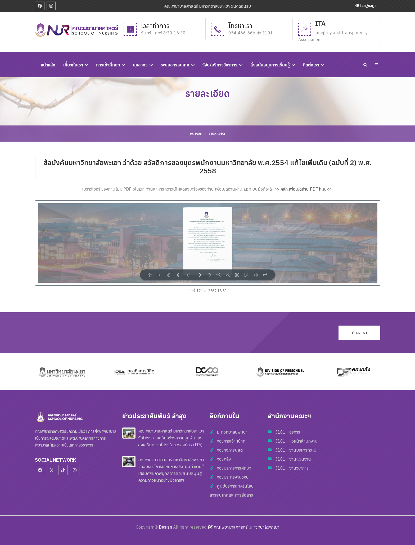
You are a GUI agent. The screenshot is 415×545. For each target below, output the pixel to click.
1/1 (189, 275)
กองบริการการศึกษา (234, 468)
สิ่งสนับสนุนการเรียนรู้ (270, 64)
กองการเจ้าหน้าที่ (231, 441)
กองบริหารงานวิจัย (233, 477)
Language (366, 5)
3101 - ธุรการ (287, 432)
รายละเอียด (217, 133)
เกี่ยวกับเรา (73, 64)
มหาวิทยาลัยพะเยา (232, 432)
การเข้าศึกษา (108, 64)
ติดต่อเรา (311, 64)
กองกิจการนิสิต (230, 450)
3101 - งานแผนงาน (293, 459)
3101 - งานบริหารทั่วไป (295, 450)
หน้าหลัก (196, 133)
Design (165, 527)
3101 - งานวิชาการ (292, 468)
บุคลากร (140, 64)
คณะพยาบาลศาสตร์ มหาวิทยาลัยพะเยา (243, 527)
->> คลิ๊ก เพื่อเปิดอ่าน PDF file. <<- (303, 189)
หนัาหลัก (48, 64)
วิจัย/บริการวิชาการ (219, 64)
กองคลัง (224, 459)
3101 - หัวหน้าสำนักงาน (296, 441)
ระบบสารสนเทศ (175, 64)
